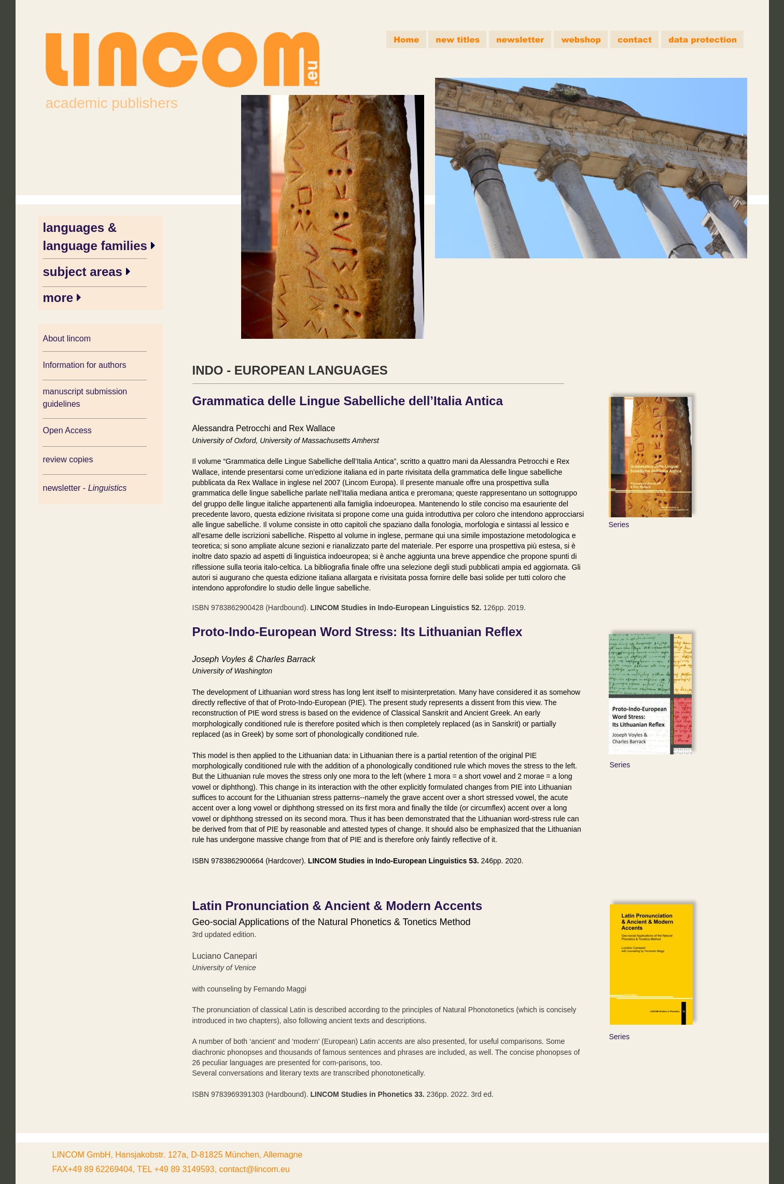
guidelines (61, 404)
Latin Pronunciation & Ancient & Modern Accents (337, 906)
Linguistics (108, 488)
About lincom (67, 338)
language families (97, 246)
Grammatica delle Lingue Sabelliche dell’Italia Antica (347, 401)
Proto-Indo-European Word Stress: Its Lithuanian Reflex (357, 632)
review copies (68, 459)
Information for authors (85, 365)
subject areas (84, 272)
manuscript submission (86, 391)
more (60, 298)
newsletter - (65, 488)
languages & (81, 228)
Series (619, 524)
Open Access (67, 430)
